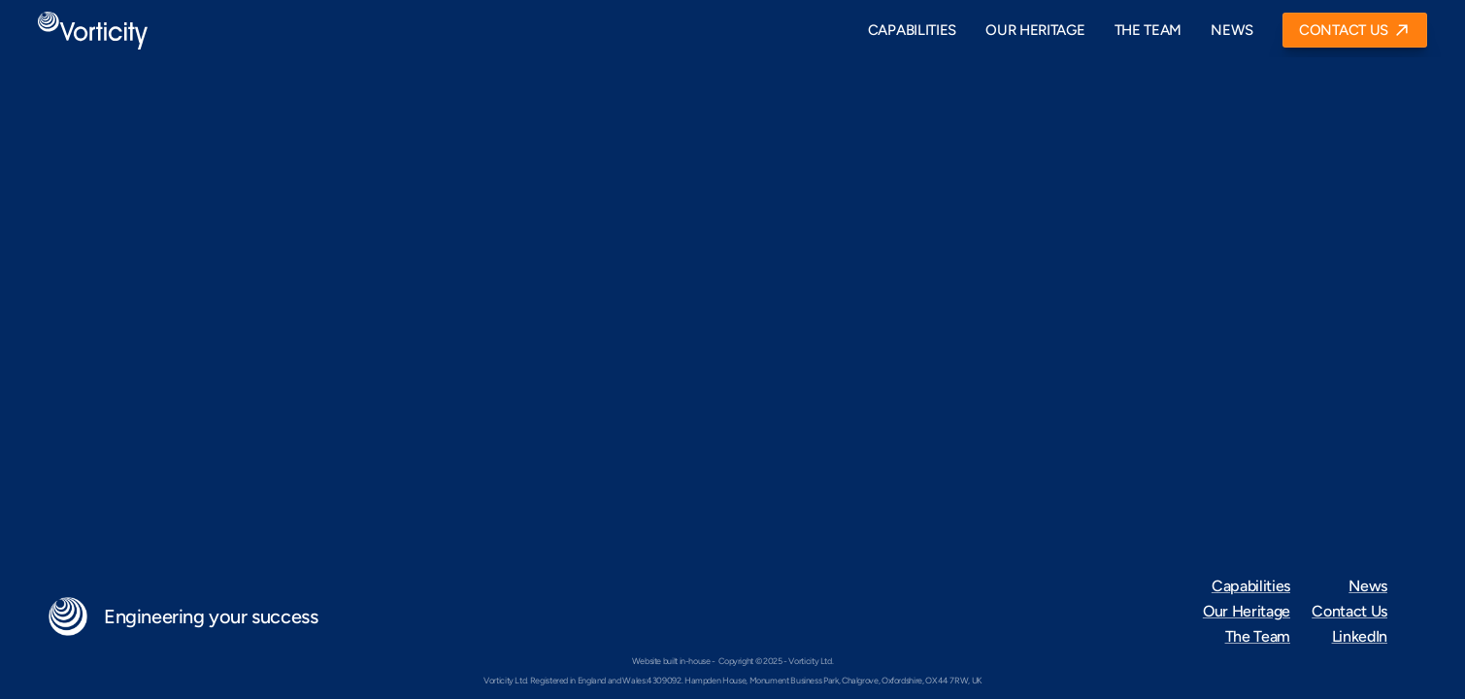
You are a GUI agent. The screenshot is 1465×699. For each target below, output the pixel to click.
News (1367, 586)
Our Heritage (1246, 611)
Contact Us (1349, 611)
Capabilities (1251, 586)
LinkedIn (1359, 636)
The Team (1257, 636)
